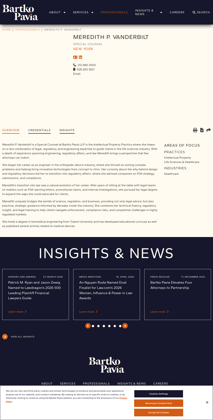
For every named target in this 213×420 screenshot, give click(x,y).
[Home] (25, 12)
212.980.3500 (87, 65)
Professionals (114, 12)
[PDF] (202, 130)
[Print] (195, 130)
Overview (10, 130)
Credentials (39, 130)
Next (125, 325)
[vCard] (75, 57)
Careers (177, 12)
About (57, 12)
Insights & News (148, 12)
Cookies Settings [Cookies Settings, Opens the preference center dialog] (158, 396)
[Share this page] (208, 130)
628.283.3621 (86, 69)
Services (83, 12)
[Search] (201, 12)
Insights (67, 130)
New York (83, 49)
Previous (88, 325)
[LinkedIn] (80, 57)
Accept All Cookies (158, 415)
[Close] (207, 405)
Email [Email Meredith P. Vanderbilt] (77, 73)
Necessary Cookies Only (158, 406)
